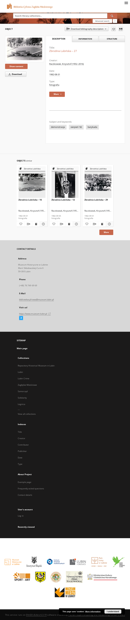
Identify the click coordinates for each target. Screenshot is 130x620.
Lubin (20, 372)
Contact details (25, 495)
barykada (92, 127)
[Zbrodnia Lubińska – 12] (65, 182)
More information (93, 612)
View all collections (27, 414)
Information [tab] (85, 39)
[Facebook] (21, 318)
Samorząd (23, 391)
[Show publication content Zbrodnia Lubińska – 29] (102, 224)
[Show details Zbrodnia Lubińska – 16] (43, 224)
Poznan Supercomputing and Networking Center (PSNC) (96, 614)
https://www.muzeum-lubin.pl (35, 313)
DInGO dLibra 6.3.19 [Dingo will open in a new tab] (36, 614)
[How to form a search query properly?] (115, 21)
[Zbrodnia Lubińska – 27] (24, 49)
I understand (113, 611)
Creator (21, 438)
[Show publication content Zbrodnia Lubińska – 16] (36, 224)
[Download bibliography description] (28, 224)
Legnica (21, 404)
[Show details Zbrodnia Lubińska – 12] (76, 224)
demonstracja (58, 127)
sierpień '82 (76, 127)
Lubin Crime (23, 378)
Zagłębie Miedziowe (27, 384)
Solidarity (22, 397)
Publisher (22, 451)
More (106, 232)
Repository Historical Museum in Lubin (36, 365)
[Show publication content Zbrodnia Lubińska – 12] (69, 224)
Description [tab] (58, 39)
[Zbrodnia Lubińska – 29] (98, 182)
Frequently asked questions (31, 488)
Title (20, 431)
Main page (22, 348)
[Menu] (126, 2)
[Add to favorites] (113, 29)
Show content (16, 66)
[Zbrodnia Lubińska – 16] (32, 182)
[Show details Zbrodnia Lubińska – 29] (109, 224)
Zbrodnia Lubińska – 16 (30, 199)
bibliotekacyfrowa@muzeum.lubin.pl (36, 299)
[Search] (112, 15)
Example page (24, 482)
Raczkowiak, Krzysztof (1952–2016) (66, 64)
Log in (21, 515)
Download (14, 74)
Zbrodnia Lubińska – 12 (63, 199)
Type (20, 464)
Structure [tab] (112, 39)
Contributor (23, 444)
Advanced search (102, 21)
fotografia (54, 85)
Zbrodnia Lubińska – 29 (96, 199)
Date (20, 457)
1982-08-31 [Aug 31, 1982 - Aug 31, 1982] (54, 74)
